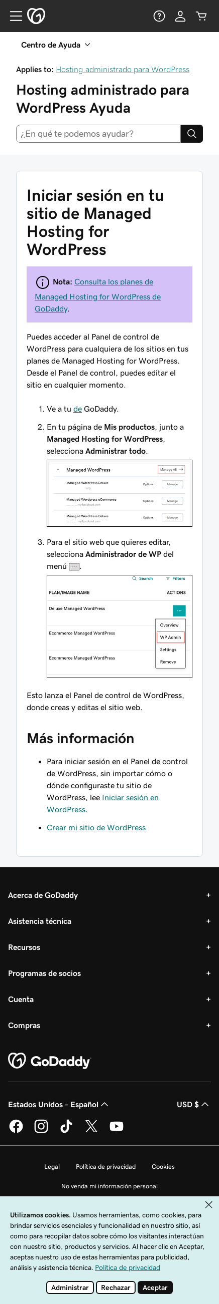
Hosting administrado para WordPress (122, 69)
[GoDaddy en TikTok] (66, 1131)
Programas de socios (44, 973)
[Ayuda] (159, 16)
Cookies (163, 1166)
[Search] (192, 134)
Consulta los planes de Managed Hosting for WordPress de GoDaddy (98, 294)
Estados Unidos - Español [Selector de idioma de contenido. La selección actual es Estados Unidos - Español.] (59, 1104)
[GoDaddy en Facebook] (16, 1131)
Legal (52, 1166)
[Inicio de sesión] (180, 16)
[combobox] (98, 133)
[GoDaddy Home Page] (49, 1061)
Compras (24, 1025)
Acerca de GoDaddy (43, 895)
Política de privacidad (106, 1166)
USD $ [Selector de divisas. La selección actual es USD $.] (194, 1104)
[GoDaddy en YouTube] (116, 1131)
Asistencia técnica (39, 921)
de (77, 409)
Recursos (24, 947)
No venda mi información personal (109, 1186)
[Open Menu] (12, 16)
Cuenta (21, 999)
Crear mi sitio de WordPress (96, 827)
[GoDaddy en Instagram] (41, 1131)
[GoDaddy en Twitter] (91, 1131)
